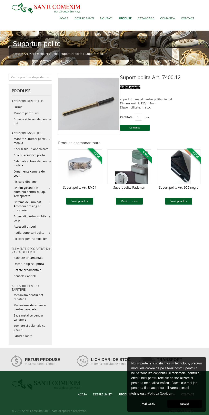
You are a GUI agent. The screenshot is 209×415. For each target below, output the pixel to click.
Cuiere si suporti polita (29, 155)
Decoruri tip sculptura (29, 264)
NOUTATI (106, 18)
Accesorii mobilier (36, 54)
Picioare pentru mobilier (30, 239)
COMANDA (167, 18)
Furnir (18, 107)
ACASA (63, 18)
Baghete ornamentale (28, 258)
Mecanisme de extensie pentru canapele (30, 307)
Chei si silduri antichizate (31, 149)
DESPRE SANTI (84, 18)
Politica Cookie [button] (159, 393)
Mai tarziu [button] (149, 404)
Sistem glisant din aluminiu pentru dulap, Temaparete (30, 192)
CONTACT (187, 18)
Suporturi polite (96, 54)
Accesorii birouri (25, 226)
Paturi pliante (23, 336)
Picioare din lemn (26, 182)
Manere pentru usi (26, 113)
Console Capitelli (25, 276)
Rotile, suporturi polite (67, 54)
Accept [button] (184, 404)
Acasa (17, 54)
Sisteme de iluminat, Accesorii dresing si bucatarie (28, 206)
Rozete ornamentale (27, 270)
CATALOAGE (146, 18)
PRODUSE (125, 18)
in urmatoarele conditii (40, 364)
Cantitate (126, 117)
